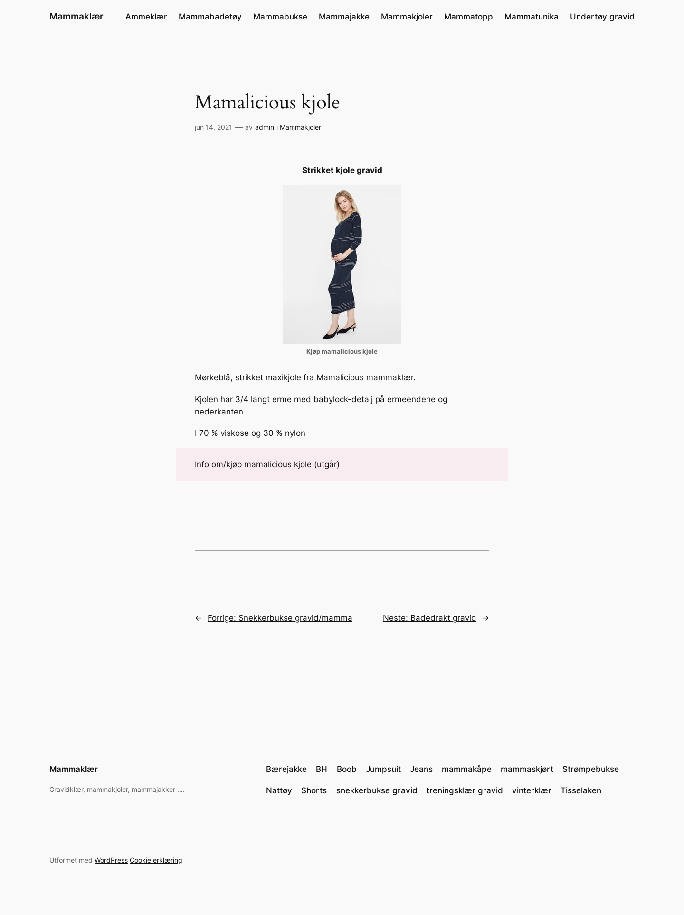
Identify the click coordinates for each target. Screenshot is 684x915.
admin (264, 127)
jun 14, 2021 (213, 127)
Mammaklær (76, 16)
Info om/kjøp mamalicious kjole (253, 464)
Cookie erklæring (156, 860)
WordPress (111, 860)
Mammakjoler (300, 127)
